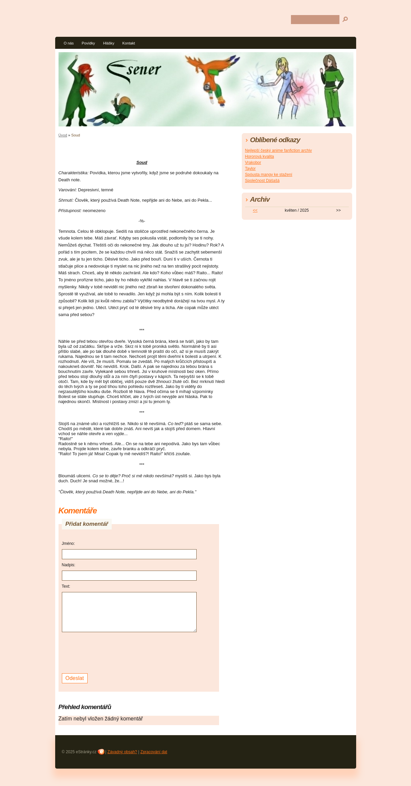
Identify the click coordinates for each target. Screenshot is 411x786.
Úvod (63, 135)
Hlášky (108, 43)
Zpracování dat (153, 752)
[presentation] (113, 652)
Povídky (88, 43)
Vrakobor (253, 162)
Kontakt (128, 43)
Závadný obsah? (122, 752)
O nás (69, 43)
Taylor (250, 168)
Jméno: (68, 543)
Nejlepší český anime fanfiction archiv (278, 150)
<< (255, 210)
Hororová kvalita (259, 156)
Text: (66, 586)
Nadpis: (69, 565)
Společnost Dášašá (262, 180)
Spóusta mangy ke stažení (268, 174)
